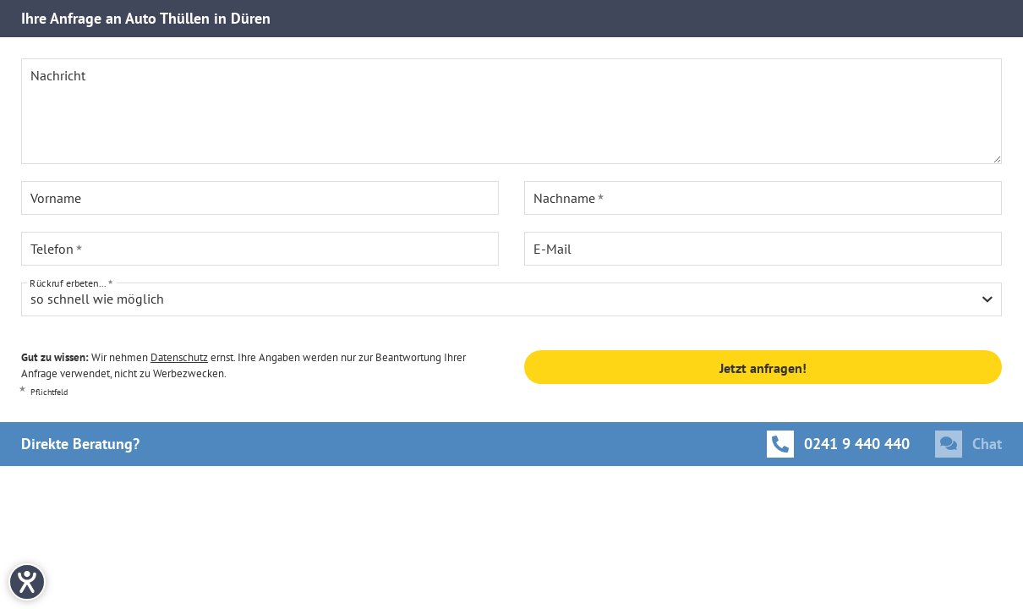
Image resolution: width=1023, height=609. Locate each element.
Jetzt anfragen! (763, 367)
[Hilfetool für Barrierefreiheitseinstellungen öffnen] (27, 582)
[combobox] (511, 299)
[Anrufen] (838, 444)
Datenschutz (179, 357)
